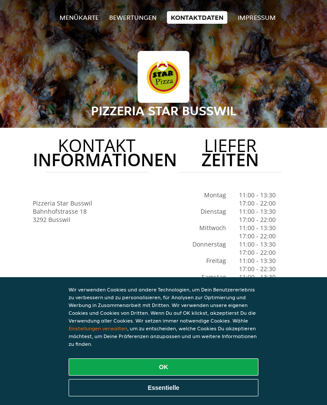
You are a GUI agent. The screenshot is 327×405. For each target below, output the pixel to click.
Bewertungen (133, 17)
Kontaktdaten (197, 17)
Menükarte (79, 17)
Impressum (257, 17)
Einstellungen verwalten (98, 328)
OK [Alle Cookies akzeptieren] (163, 367)
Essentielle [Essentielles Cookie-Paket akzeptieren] (163, 387)
